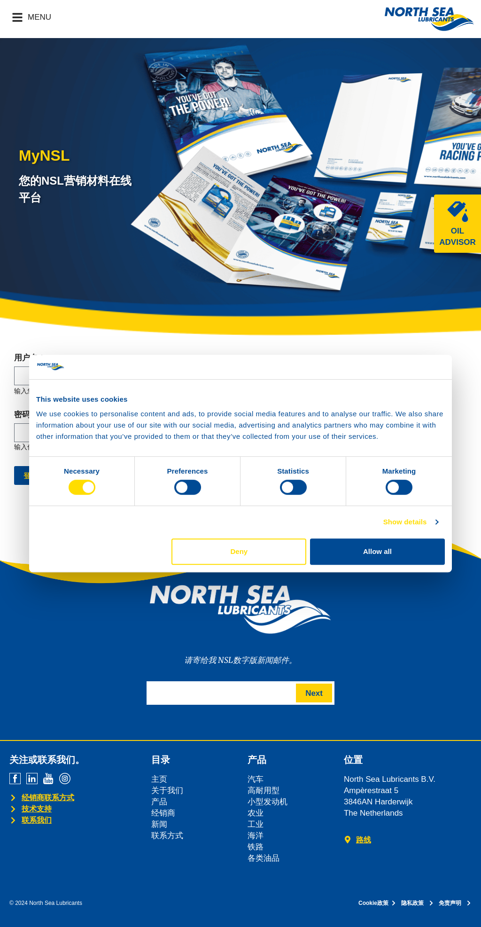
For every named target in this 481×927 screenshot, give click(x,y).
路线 (363, 840)
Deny (239, 551)
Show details (405, 522)
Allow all (377, 551)
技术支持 (37, 809)
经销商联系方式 (48, 798)
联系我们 (37, 820)
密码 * (24, 415)
